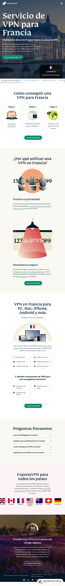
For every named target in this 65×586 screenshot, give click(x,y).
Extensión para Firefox (22, 396)
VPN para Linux (43, 360)
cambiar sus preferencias (37, 580)
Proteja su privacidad (31, 81)
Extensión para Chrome (22, 389)
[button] (31, 438)
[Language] (61, 3)
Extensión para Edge (43, 389)
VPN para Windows (43, 364)
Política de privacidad (36, 578)
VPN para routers (43, 369)
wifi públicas (23, 278)
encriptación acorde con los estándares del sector (29, 273)
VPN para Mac (22, 364)
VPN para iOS (22, 360)
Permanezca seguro (49, 81)
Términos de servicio (48, 578)
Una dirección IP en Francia (11, 81)
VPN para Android (22, 369)
